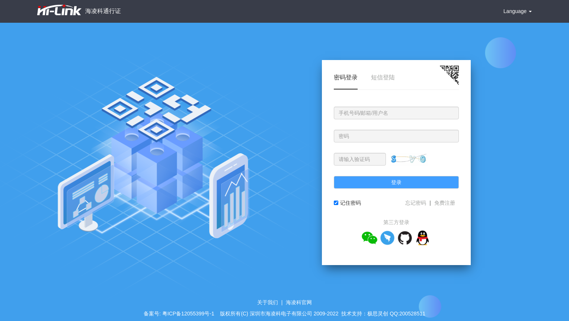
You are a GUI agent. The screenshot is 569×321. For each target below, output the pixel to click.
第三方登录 (396, 222)
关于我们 (267, 302)
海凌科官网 (299, 302)
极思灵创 (377, 314)
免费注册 (444, 203)
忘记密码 (415, 203)
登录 (396, 182)
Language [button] (518, 11)
